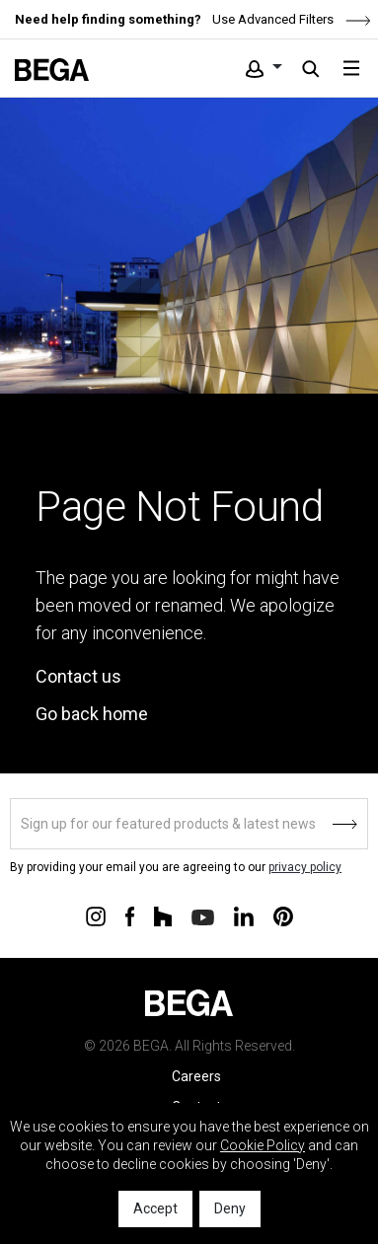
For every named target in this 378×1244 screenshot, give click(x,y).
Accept (155, 1208)
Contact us (78, 676)
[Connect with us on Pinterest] (283, 915)
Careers (196, 1076)
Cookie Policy (262, 1145)
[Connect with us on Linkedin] (244, 915)
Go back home (92, 713)
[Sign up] (189, 823)
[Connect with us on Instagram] (96, 915)
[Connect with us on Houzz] (163, 915)
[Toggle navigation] (351, 68)
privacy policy (304, 867)
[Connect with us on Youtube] (202, 916)
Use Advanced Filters (290, 19)
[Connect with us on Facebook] (129, 915)
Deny (230, 1208)
